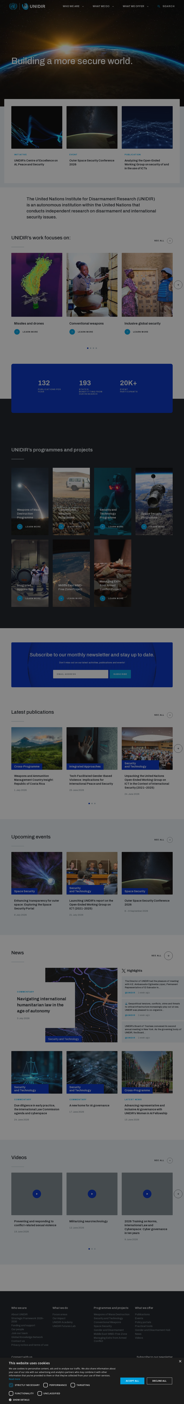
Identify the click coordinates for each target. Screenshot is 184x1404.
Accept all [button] (132, 1380)
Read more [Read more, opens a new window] (14, 1379)
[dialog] (92, 1381)
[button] (62, 1399)
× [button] (180, 1361)
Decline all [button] (159, 1380)
